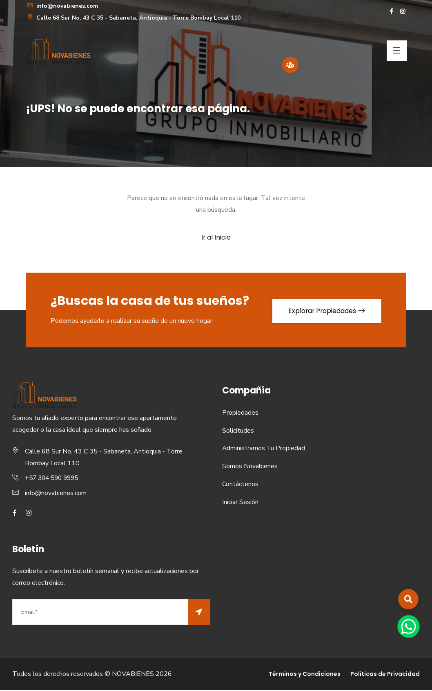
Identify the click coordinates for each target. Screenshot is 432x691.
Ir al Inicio (216, 237)
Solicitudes (238, 431)
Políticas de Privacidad (385, 675)
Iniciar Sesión (240, 502)
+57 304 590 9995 (54, 479)
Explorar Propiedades (325, 311)
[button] (408, 599)
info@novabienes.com (62, 6)
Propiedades (240, 413)
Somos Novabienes (250, 466)
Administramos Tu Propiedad (264, 449)
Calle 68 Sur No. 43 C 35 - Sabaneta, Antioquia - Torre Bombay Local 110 (133, 18)
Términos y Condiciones (305, 675)
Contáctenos (240, 484)
